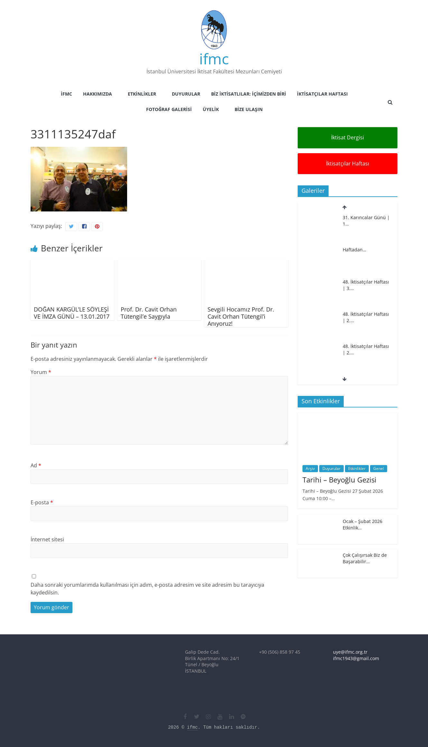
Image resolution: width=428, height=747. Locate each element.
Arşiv (310, 468)
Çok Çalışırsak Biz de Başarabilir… (365, 558)
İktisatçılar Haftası (322, 94)
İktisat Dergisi (347, 137)
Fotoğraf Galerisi (169, 109)
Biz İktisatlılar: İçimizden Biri (248, 94)
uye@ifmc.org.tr (350, 652)
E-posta (42, 502)
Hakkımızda (97, 94)
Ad (36, 465)
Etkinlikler (142, 94)
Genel (378, 468)
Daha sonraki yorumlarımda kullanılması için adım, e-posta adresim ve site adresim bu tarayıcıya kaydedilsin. (147, 588)
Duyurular (186, 94)
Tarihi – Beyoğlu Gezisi (339, 479)
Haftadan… (354, 250)
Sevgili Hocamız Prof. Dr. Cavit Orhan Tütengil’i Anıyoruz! (241, 316)
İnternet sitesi (47, 539)
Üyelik (211, 109)
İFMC (66, 94)
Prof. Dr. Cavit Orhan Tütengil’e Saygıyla (149, 312)
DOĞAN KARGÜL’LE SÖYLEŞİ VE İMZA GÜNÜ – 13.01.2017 (71, 312)
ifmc (214, 59)
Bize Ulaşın (249, 109)
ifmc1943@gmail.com (356, 658)
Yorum (41, 372)
